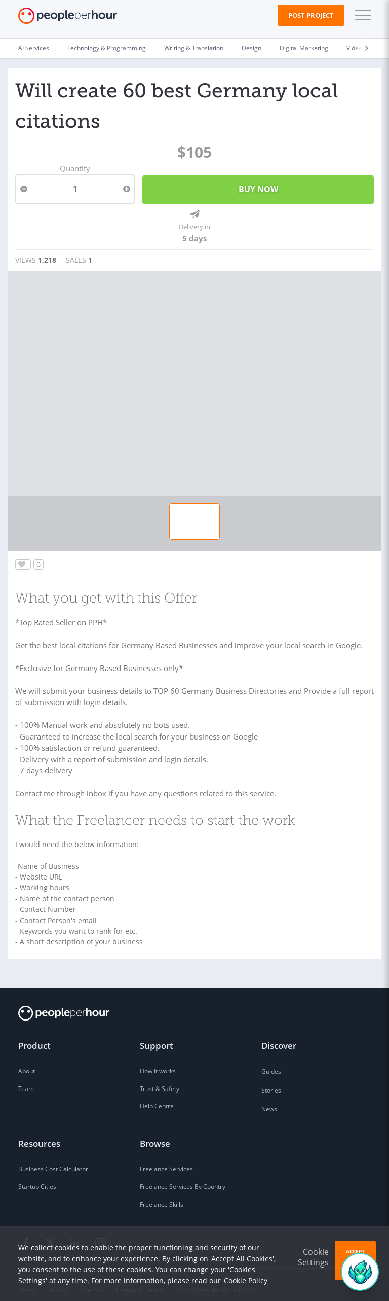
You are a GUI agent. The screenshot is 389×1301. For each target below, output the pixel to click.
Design (251, 48)
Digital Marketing (304, 48)
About (26, 1061)
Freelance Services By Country (182, 1176)
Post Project (311, 15)
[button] (361, 15)
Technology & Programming (106, 48)
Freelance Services (166, 1158)
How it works (158, 1061)
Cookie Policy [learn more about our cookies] (245, 1280)
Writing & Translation (193, 48)
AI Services (33, 48)
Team (26, 1078)
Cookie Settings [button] (313, 1257)
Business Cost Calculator (53, 1158)
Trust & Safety (159, 1078)
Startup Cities (37, 1176)
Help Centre (157, 1096)
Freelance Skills (161, 1194)
